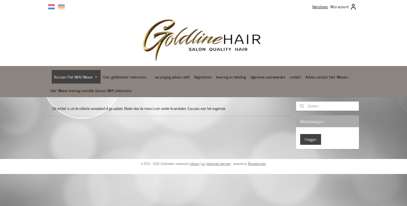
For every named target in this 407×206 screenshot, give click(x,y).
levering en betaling (231, 76)
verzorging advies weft (172, 76)
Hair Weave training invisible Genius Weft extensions (91, 90)
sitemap (194, 163)
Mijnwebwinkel (257, 163)
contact (295, 76)
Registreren (320, 7)
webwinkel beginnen (219, 163)
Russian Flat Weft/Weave (76, 76)
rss (203, 163)
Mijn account (343, 6)
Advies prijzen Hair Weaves (327, 76)
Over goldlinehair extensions (125, 76)
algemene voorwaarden (267, 76)
